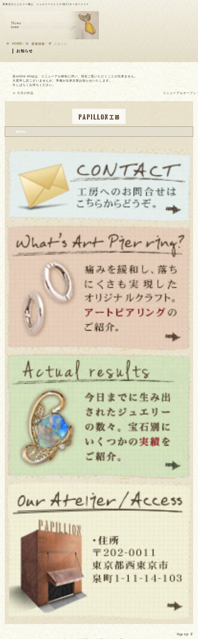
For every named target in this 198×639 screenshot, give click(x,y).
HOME (17, 43)
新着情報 (38, 44)
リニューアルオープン (179, 93)
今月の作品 (25, 93)
